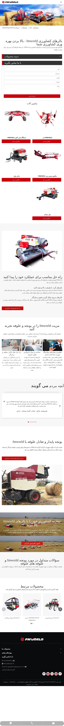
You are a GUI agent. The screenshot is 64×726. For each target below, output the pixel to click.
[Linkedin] (56, 650)
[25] (32, 251)
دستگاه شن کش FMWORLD (16, 138)
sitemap (12, 659)
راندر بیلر (17, 176)
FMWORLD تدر (47, 138)
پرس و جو (46, 141)
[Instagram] (48, 650)
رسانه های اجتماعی (7, 647)
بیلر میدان (47, 214)
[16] (32, 485)
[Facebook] (60, 650)
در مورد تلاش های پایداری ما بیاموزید (14, 458)
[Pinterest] (44, 650)
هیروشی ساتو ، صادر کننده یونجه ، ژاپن (32, 411)
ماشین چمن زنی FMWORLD (47, 176)
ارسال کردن (32, 96)
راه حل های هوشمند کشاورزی (13, 308)
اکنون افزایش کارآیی (32, 543)
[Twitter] (52, 650)
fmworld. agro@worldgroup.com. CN (13, 644)
